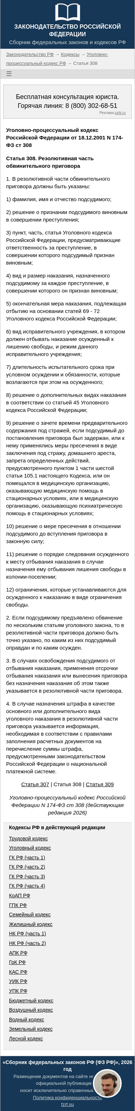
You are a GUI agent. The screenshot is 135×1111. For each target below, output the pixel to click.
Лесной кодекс (26, 1038)
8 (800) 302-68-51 (91, 105)
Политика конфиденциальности (67, 1097)
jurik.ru (120, 113)
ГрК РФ (17, 962)
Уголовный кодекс (30, 848)
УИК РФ (18, 981)
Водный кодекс (26, 1019)
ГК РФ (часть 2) (27, 867)
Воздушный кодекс (31, 1010)
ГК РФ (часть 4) (27, 886)
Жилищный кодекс (31, 924)
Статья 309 (100, 784)
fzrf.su (67, 1104)
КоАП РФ (19, 895)
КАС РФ (18, 972)
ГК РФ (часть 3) (27, 876)
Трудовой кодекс (28, 838)
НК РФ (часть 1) (27, 933)
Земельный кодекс (31, 1029)
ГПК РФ (18, 905)
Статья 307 (35, 784)
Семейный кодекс (30, 914)
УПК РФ (18, 991)
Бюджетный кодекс (31, 1000)
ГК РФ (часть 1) (27, 857)
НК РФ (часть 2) (27, 943)
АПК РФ (18, 953)
